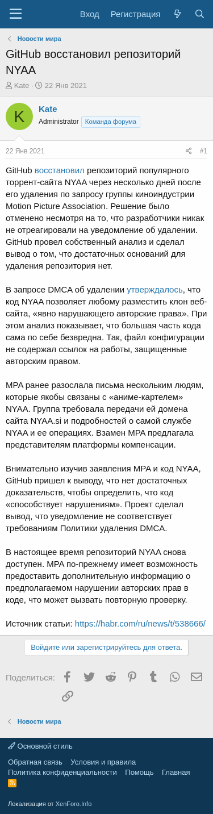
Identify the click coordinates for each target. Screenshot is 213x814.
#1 (203, 151)
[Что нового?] (177, 13)
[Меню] (15, 14)
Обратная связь (35, 762)
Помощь (139, 772)
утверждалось (155, 289)
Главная (176, 772)
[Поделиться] (189, 151)
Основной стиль (40, 746)
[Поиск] (200, 13)
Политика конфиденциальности (62, 772)
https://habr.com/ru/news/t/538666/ (140, 623)
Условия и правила (103, 762)
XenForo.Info (74, 803)
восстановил (60, 170)
